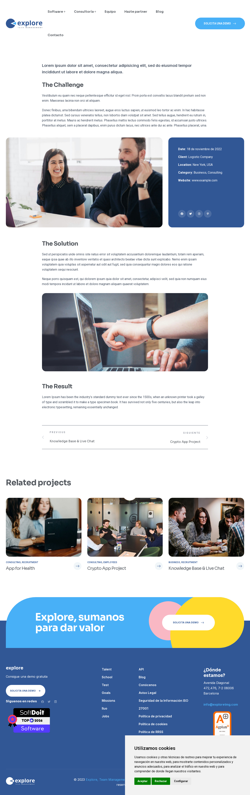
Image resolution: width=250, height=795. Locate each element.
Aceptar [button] (143, 781)
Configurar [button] (181, 781)
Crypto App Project (106, 568)
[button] (220, 23)
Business (200, 172)
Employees (110, 562)
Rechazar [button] (161, 781)
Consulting (215, 172)
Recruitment (30, 562)
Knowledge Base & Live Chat (196, 568)
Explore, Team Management (107, 780)
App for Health (20, 568)
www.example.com (204, 180)
